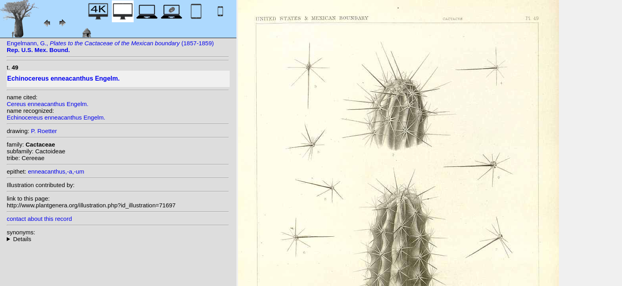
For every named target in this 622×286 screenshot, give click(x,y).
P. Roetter (44, 131)
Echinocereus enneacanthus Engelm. (56, 117)
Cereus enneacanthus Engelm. (47, 103)
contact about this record (39, 218)
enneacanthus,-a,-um (56, 171)
